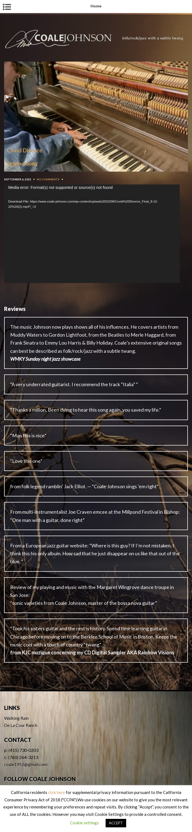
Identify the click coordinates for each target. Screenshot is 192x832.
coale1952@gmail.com (25, 764)
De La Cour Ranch (20, 725)
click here (56, 792)
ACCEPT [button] (116, 823)
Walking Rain (16, 718)
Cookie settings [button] (84, 822)
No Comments (48, 179)
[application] (92, 233)
